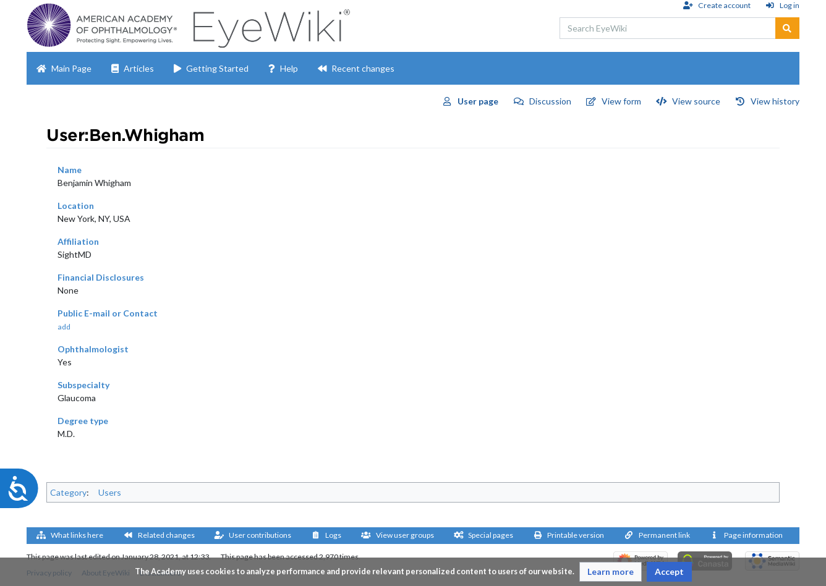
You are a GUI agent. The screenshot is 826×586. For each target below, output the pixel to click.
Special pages (490, 535)
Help (289, 68)
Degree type (82, 420)
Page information (753, 535)
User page (478, 101)
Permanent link (664, 535)
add (63, 326)
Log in (789, 5)
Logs (333, 535)
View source (696, 101)
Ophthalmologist (93, 349)
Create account (724, 5)
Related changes (166, 535)
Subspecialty (83, 385)
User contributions (260, 535)
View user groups (405, 535)
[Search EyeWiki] (668, 28)
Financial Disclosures (100, 277)
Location (75, 205)
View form (621, 101)
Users (109, 492)
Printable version (575, 535)
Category (68, 492)
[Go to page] (787, 28)
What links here (77, 535)
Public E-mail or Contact (107, 313)
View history (775, 101)
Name (69, 169)
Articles (139, 68)
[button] (610, 572)
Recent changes (362, 68)
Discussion (550, 101)
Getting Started (217, 68)
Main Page (71, 68)
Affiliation (78, 241)
